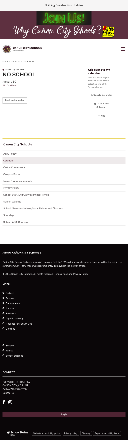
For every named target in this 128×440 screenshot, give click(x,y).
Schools (10, 298)
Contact (10, 328)
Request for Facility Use (19, 323)
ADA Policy (9, 153)
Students (11, 313)
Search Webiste (12, 201)
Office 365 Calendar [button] (101, 105)
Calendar (16, 61)
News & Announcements (17, 181)
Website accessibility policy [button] (46, 433)
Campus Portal (11, 174)
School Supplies (14, 355)
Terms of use (61, 274)
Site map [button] (86, 433)
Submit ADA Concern (15, 222)
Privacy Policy (11, 187)
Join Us (9, 350)
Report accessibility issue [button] (107, 433)
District (10, 293)
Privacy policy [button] (71, 433)
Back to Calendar (14, 100)
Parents (10, 308)
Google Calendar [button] (101, 95)
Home (5, 61)
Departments (13, 303)
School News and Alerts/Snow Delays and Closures (33, 208)
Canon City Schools (17, 144)
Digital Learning (14, 318)
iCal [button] (101, 116)
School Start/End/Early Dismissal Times (26, 194)
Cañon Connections (19, 168)
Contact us (8, 393)
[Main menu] (123, 49)
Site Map (8, 215)
